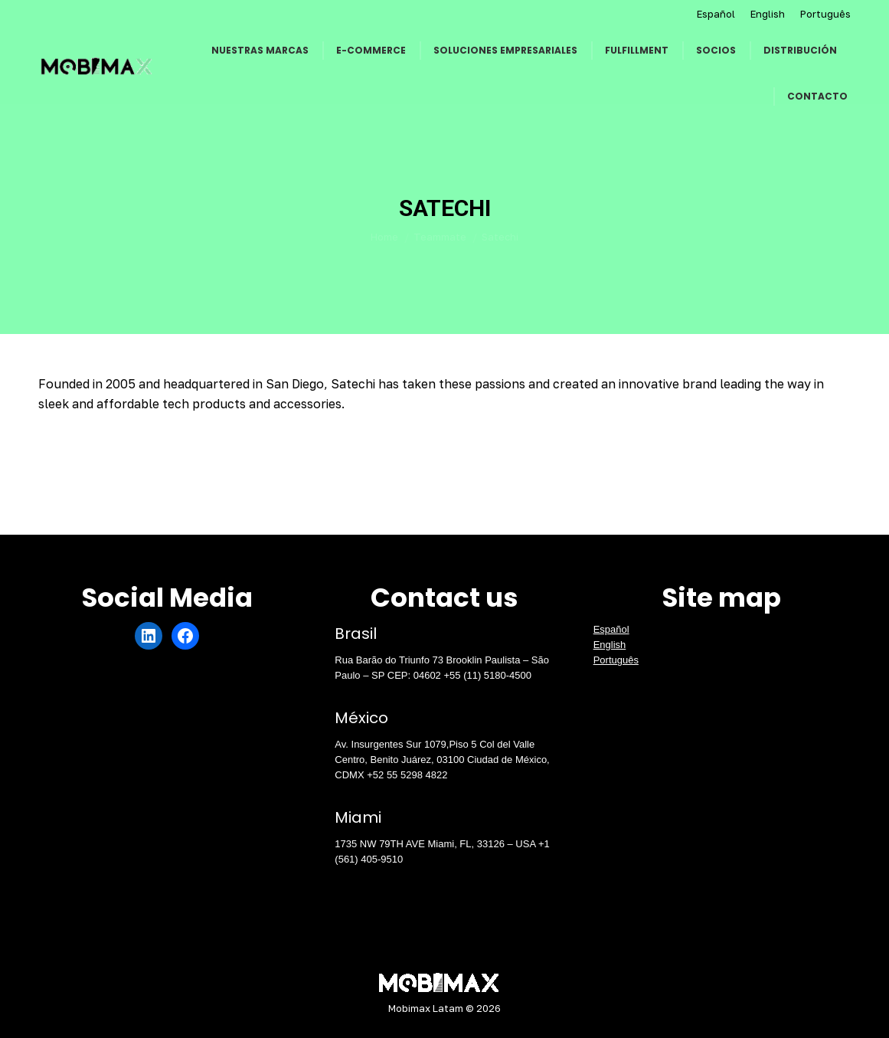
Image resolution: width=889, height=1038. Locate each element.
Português (825, 14)
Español (716, 14)
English (767, 14)
